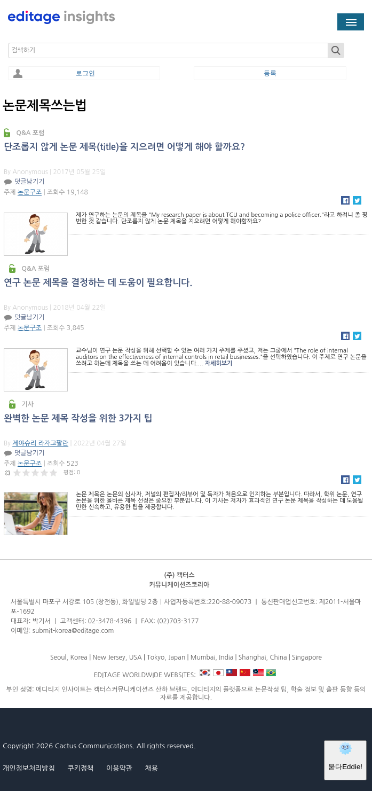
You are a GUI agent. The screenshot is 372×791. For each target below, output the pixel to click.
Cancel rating (8, 472)
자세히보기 (219, 363)
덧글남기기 (29, 181)
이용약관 (119, 768)
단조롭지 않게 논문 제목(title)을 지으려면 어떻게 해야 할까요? (124, 147)
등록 (270, 73)
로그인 (85, 73)
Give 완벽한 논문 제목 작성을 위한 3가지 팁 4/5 (44, 472)
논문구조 (30, 192)
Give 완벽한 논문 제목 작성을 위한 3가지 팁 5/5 (53, 472)
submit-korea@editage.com (73, 631)
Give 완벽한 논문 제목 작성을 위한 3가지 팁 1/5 (17, 472)
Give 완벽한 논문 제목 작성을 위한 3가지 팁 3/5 (35, 472)
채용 (151, 768)
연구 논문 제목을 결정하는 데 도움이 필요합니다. (98, 282)
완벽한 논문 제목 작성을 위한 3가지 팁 (78, 418)
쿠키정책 (80, 768)
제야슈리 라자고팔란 (40, 443)
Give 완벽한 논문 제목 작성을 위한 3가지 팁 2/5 (26, 472)
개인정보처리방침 (29, 768)
